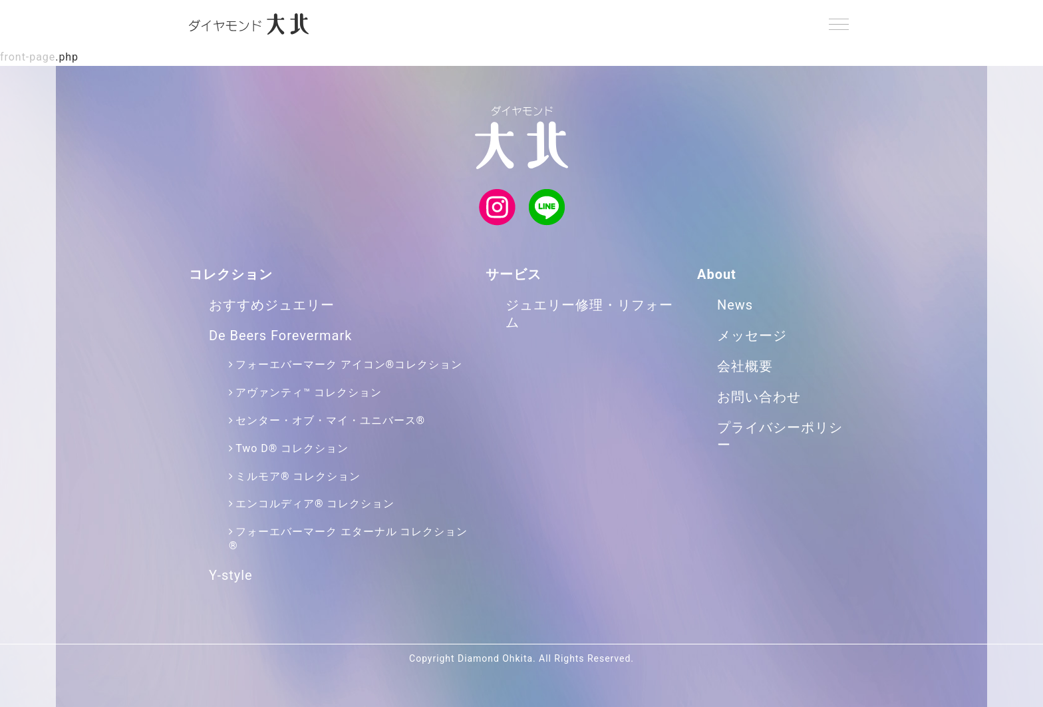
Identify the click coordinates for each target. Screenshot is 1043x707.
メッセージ (752, 336)
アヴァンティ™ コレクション (308, 392)
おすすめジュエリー (272, 305)
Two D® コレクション (292, 448)
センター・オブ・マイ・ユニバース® (330, 420)
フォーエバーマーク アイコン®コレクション (348, 364)
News (735, 305)
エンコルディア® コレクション (314, 503)
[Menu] (838, 24)
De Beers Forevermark (280, 336)
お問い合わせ (759, 397)
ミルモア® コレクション (298, 476)
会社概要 (745, 366)
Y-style (231, 575)
